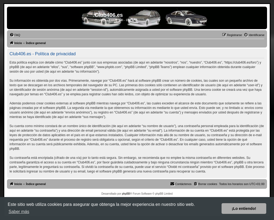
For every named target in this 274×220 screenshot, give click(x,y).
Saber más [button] (19, 211)
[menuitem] (15, 35)
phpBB (126, 193)
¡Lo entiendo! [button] (244, 208)
